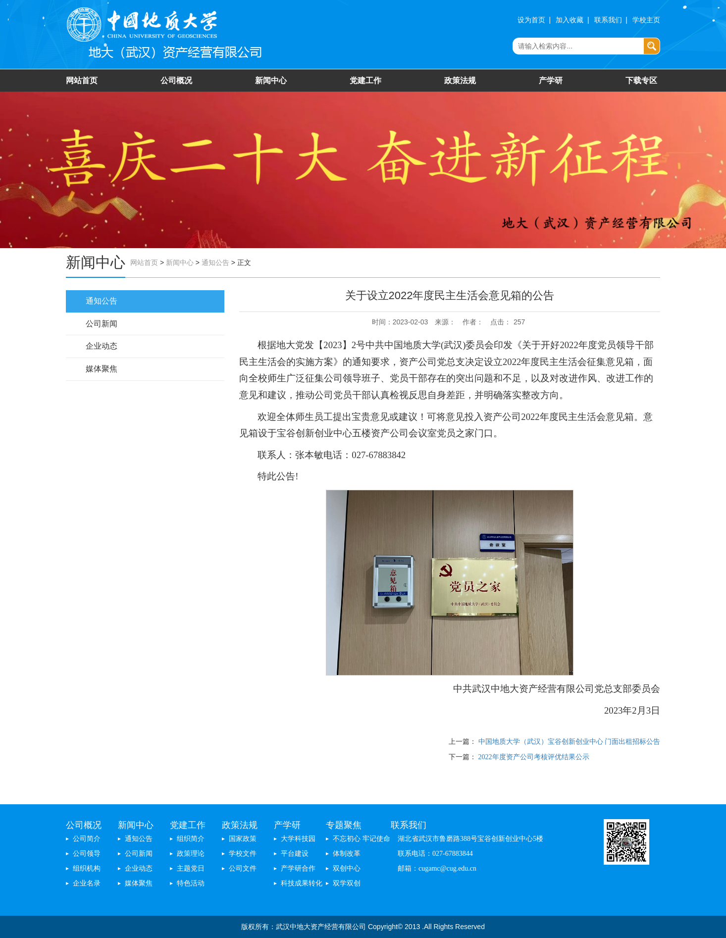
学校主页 (646, 20)
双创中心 (347, 868)
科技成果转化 (301, 883)
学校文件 (243, 853)
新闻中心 (271, 80)
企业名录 (87, 883)
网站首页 (82, 80)
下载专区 (641, 80)
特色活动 (191, 883)
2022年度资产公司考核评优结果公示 (533, 757)
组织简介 (191, 838)
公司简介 (87, 838)
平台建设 (295, 853)
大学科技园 (298, 838)
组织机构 (87, 868)
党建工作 (365, 80)
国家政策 (243, 838)
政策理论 (191, 853)
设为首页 (531, 20)
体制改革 (347, 853)
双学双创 (347, 883)
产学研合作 (298, 868)
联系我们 (608, 20)
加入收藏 (569, 20)
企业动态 (101, 346)
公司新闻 (101, 323)
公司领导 (87, 853)
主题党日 (191, 868)
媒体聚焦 (101, 369)
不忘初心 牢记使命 (361, 838)
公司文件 (243, 868)
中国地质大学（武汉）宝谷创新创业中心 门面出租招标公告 (569, 741)
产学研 (551, 80)
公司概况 (176, 80)
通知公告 (215, 262)
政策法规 (460, 80)
